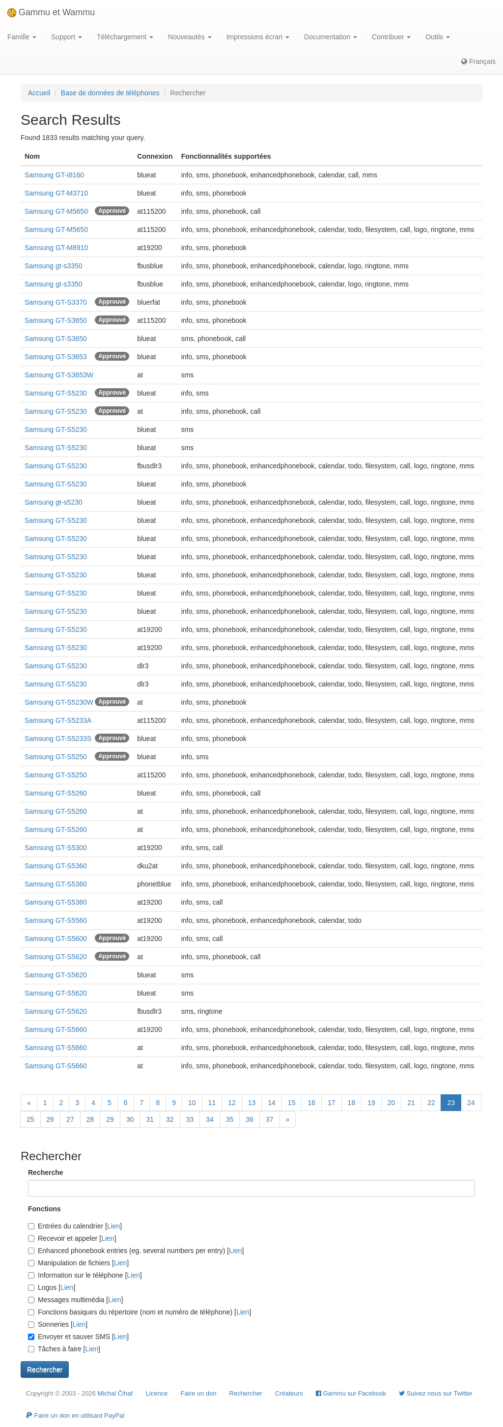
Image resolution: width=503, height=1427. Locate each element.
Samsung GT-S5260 (56, 793)
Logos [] (51, 1287)
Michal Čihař (115, 1393)
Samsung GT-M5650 (56, 211)
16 (311, 1103)
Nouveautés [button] (190, 37)
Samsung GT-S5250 (56, 757)
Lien (113, 1226)
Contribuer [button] (391, 37)
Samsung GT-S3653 (56, 357)
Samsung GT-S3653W (59, 375)
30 (130, 1119)
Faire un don (199, 1393)
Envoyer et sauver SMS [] (78, 1337)
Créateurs (289, 1393)
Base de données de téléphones (110, 93)
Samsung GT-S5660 (56, 1029)
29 (110, 1119)
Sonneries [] (57, 1324)
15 (292, 1103)
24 (471, 1103)
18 (352, 1103)
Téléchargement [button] (125, 37)
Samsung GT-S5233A (58, 720)
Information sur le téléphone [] (85, 1275)
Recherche (45, 1172)
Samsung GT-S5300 (56, 848)
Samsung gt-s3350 (54, 266)
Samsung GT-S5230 (56, 393)
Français (478, 61)
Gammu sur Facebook (351, 1393)
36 (249, 1119)
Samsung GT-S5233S (58, 738)
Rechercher (245, 1393)
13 (252, 1103)
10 (192, 1103)
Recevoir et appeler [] (72, 1238)
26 (51, 1119)
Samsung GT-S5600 (56, 938)
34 (210, 1119)
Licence (157, 1393)
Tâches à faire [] (64, 1349)
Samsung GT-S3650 (56, 320)
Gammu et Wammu (51, 12)
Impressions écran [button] (257, 37)
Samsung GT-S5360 (56, 866)
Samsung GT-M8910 (56, 248)
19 (371, 1103)
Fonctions (44, 1209)
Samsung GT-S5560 (56, 920)
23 (451, 1103)
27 (70, 1119)
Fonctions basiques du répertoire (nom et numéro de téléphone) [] (139, 1312)
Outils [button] (437, 37)
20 (391, 1103)
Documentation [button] (330, 37)
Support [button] (66, 37)
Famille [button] (21, 37)
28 (90, 1119)
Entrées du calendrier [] (75, 1226)
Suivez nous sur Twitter (436, 1393)
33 (190, 1119)
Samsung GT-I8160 (54, 175)
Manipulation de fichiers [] (78, 1263)
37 (270, 1119)
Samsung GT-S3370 (56, 302)
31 (150, 1119)
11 (212, 1103)
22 (431, 1103)
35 (230, 1119)
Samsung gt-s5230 (54, 502)
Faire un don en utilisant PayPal (75, 1415)
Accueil (39, 93)
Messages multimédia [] (75, 1300)
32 (170, 1119)
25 (30, 1119)
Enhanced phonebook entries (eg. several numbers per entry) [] (136, 1251)
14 (272, 1103)
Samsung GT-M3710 (56, 193)
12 (232, 1103)
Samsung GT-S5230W (59, 702)
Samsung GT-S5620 (56, 957)
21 (411, 1103)
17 (331, 1103)
